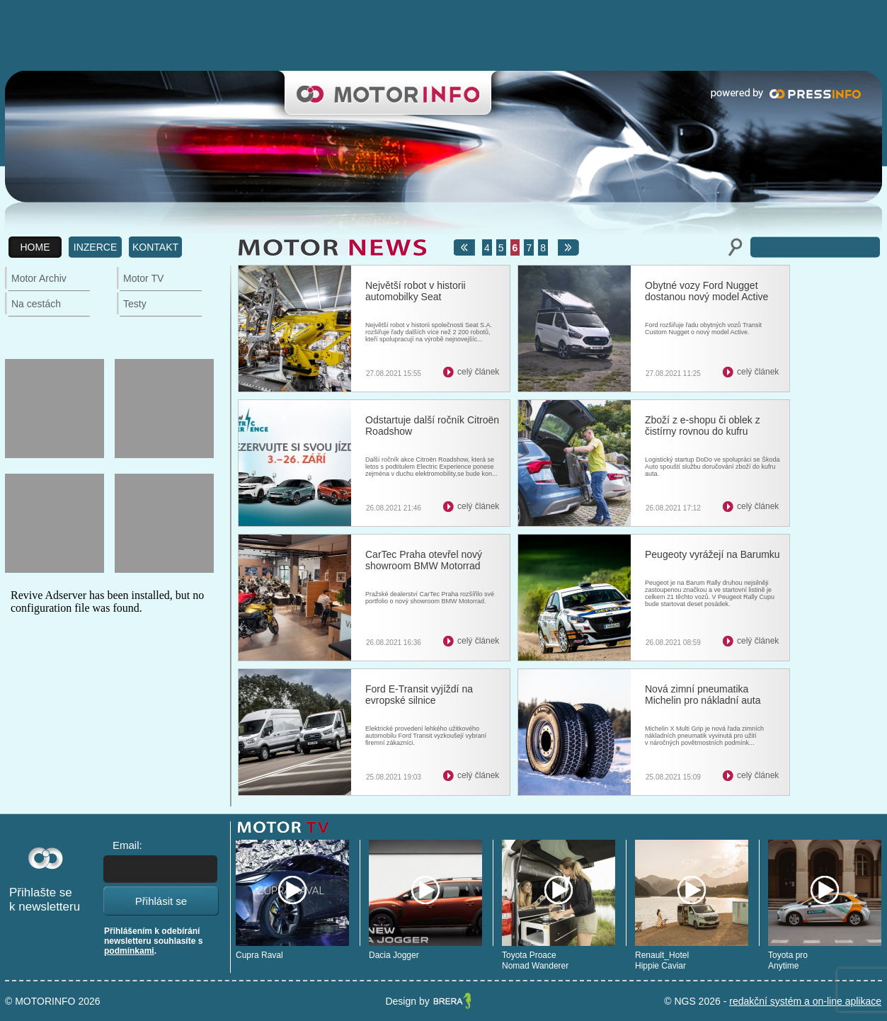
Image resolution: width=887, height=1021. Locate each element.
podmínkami (129, 951)
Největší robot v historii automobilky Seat (415, 291)
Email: (127, 845)
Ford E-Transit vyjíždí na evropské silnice (419, 694)
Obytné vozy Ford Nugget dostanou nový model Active (706, 291)
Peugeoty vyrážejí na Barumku (712, 554)
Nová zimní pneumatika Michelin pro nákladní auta (702, 694)
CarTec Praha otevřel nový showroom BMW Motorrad (423, 560)
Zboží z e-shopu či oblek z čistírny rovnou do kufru (702, 425)
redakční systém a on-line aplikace (805, 1001)
